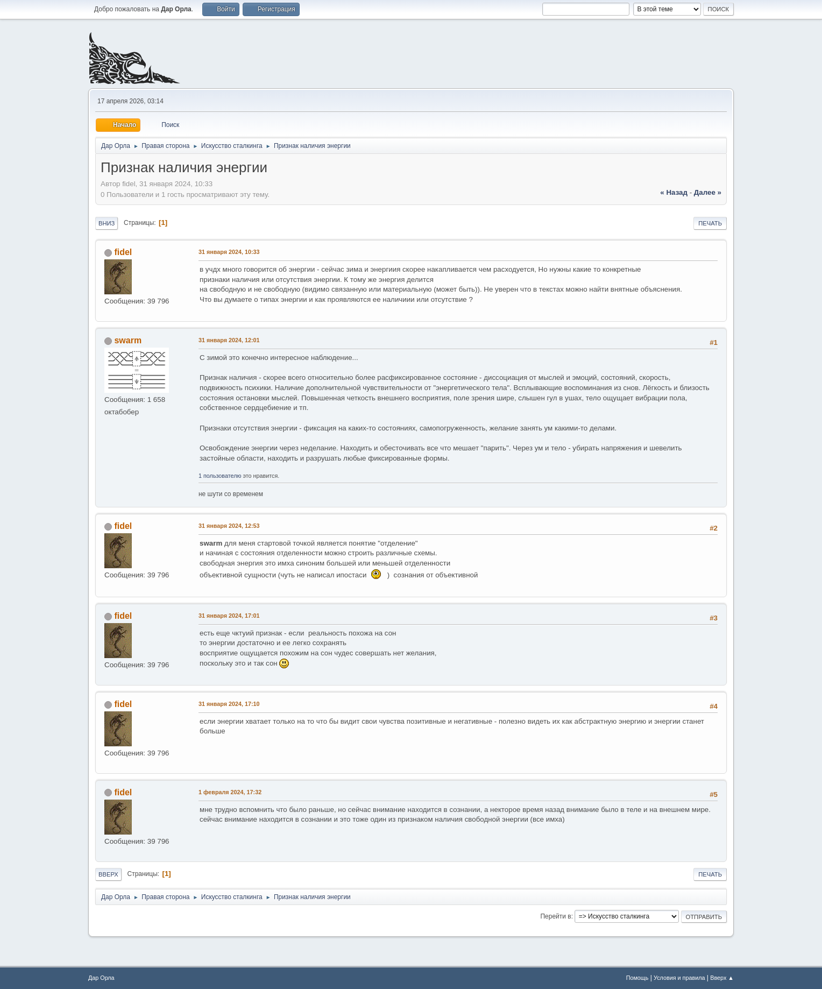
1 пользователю (220, 475)
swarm (127, 340)
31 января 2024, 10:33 (229, 252)
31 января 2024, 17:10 (229, 704)
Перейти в (555, 916)
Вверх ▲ (722, 977)
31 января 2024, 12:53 (229, 525)
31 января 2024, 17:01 (229, 615)
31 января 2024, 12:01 (229, 340)
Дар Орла (101, 977)
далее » (707, 192)
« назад (674, 192)
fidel (123, 252)
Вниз (106, 223)
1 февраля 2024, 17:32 (230, 792)
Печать (710, 223)
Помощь (637, 977)
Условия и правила (679, 977)
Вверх (108, 874)
